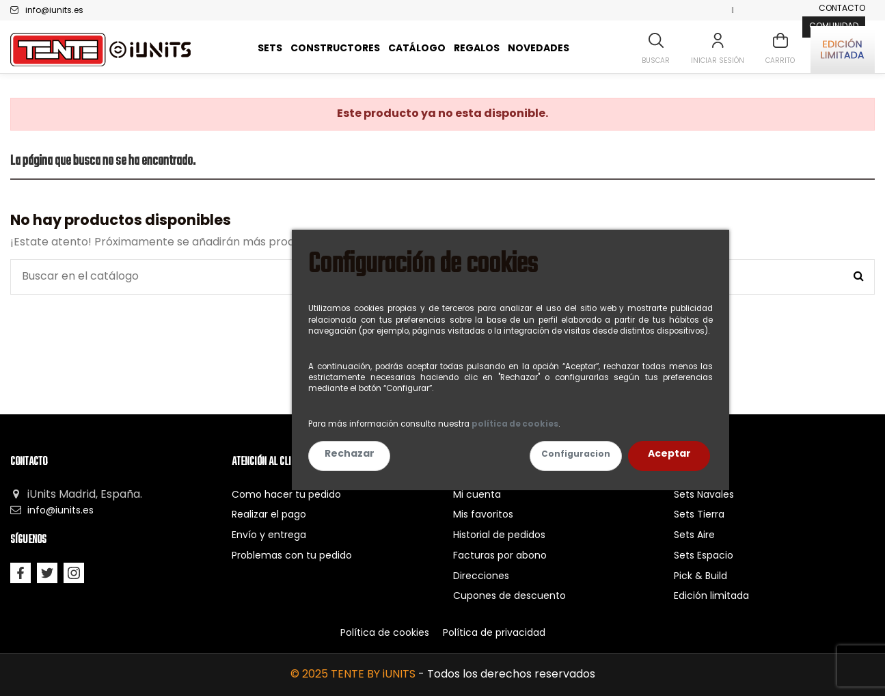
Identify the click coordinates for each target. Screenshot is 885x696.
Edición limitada (711, 596)
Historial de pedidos (499, 536)
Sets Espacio (703, 556)
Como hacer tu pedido (286, 495)
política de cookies (515, 424)
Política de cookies (384, 633)
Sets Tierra (699, 515)
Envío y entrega (269, 536)
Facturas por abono (500, 556)
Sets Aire (694, 536)
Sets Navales (704, 495)
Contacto (842, 9)
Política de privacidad (494, 633)
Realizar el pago (269, 515)
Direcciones (481, 577)
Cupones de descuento (509, 596)
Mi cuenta (477, 495)
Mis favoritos (483, 515)
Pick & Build (700, 577)
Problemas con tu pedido (292, 556)
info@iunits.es (54, 11)
